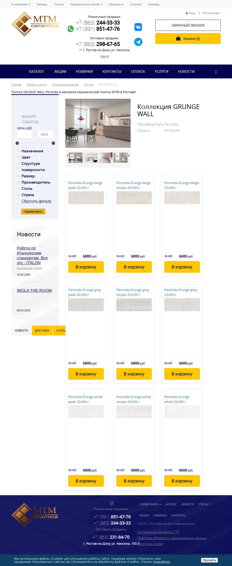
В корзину (86, 267)
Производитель (36, 182)
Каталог (36, 71)
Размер (28, 176)
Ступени (136, 4)
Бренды (42, 4)
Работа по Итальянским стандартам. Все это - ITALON (32, 255)
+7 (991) (98, 28)
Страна (28, 194)
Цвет (26, 157)
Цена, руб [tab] (24, 128)
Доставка (42, 330)
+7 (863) (98, 22)
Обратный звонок (188, 25)
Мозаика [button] (116, 4)
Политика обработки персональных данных (172, 538)
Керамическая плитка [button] (86, 4)
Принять (209, 560)
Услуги (161, 71)
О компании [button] (20, 4)
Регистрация (211, 13)
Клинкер (154, 4)
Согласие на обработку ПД (158, 532)
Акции (60, 71)
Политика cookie (150, 543)
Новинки (84, 71)
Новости (186, 71)
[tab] (35, 106)
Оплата (138, 71)
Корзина (188, 38)
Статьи (59, 4)
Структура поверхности (33, 166)
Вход (190, 13)
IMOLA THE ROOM (34, 290)
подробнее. (162, 562)
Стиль (27, 188)
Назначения (32, 151)
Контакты (112, 71)
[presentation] (67, 155)
